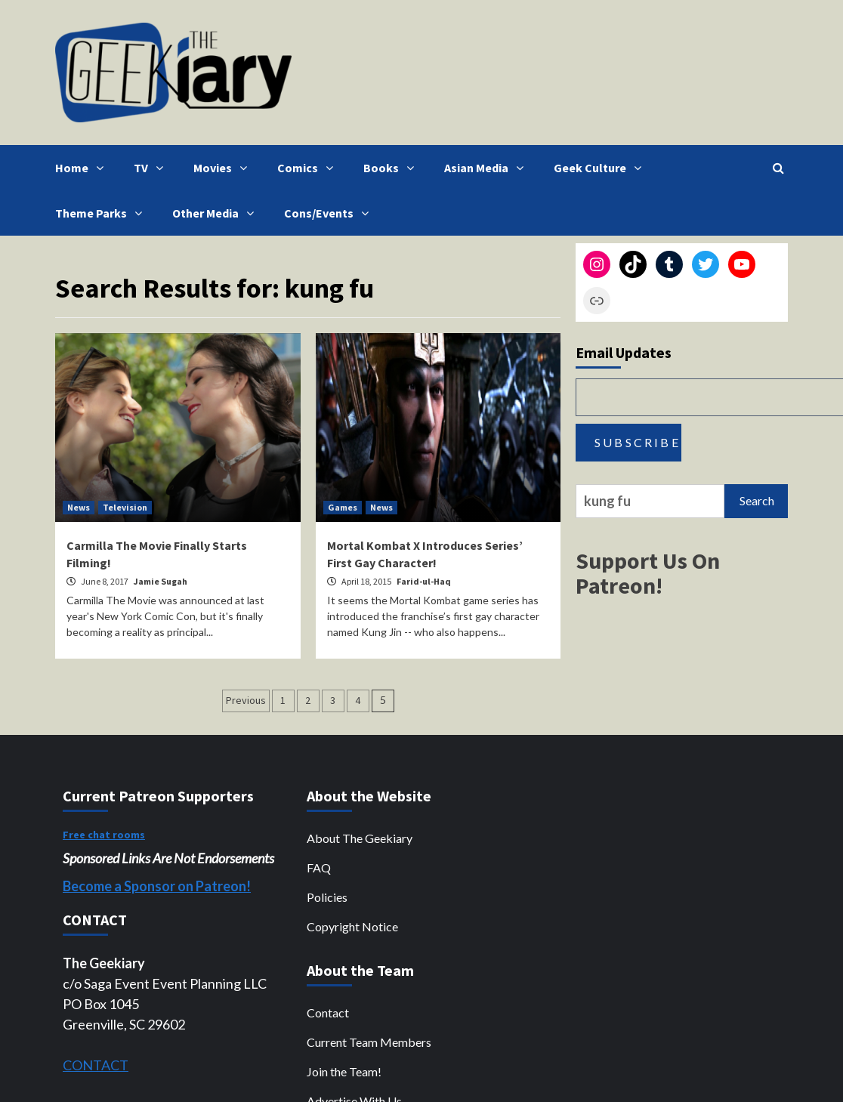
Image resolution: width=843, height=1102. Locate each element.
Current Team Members (369, 1042)
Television (125, 507)
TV (152, 167)
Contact (328, 1012)
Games (342, 507)
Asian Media (487, 167)
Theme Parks (102, 213)
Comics (309, 167)
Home (83, 167)
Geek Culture (601, 167)
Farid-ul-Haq (424, 581)
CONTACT (95, 1065)
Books (392, 167)
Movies (224, 167)
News (78, 507)
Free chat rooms (104, 834)
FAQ (319, 867)
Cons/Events (330, 213)
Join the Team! (344, 1071)
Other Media (216, 213)
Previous (246, 700)
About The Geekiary (359, 838)
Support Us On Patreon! (648, 573)
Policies (327, 897)
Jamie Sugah (160, 581)
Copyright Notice (352, 926)
